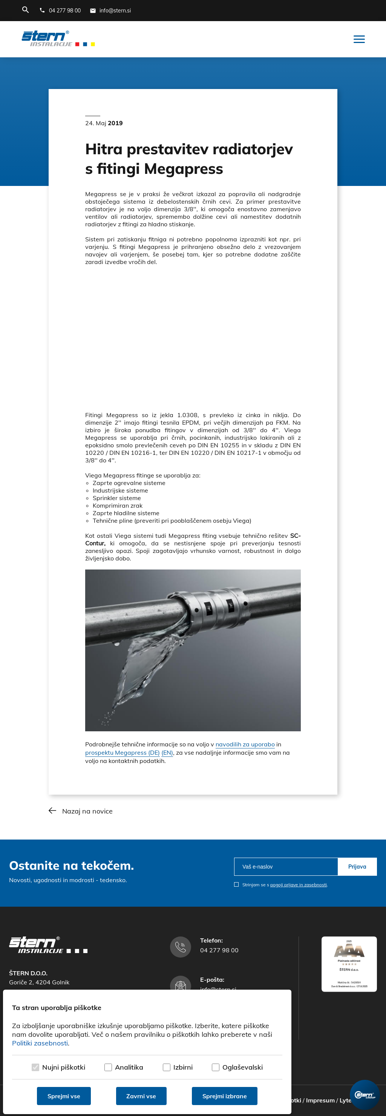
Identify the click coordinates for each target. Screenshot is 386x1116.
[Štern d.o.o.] (58, 39)
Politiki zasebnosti (40, 1043)
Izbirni (183, 1067)
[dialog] (147, 1052)
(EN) (167, 752)
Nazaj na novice (87, 811)
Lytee (347, 1100)
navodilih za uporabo (245, 744)
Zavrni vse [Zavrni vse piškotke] (141, 1096)
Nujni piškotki (63, 1067)
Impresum (320, 1100)
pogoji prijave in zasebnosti (298, 884)
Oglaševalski (242, 1067)
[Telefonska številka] (60, 10)
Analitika (129, 1067)
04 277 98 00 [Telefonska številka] (219, 950)
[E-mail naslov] (110, 10)
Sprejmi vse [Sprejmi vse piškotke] (63, 1096)
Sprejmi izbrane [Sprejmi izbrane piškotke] (224, 1096)
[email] (286, 867)
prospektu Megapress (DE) (122, 752)
